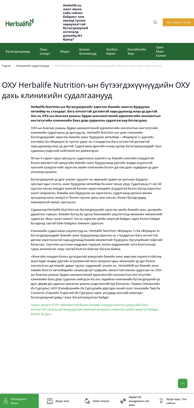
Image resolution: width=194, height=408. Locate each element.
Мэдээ (64, 51)
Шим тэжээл (101, 401)
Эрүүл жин (62, 401)
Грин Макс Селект (161, 51)
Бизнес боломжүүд (87, 51)
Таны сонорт (45, 51)
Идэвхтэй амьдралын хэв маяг (139, 401)
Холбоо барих (112, 51)
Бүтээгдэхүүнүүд (18, 51)
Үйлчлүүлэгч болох (178, 22)
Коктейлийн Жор (136, 51)
